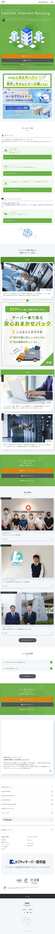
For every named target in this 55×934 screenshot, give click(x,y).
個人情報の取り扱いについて (27, 917)
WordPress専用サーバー (13, 173)
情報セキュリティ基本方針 (27, 921)
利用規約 (27, 923)
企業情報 (24, 909)
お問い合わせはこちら (27, 475)
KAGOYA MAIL (7, 800)
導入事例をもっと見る (27, 640)
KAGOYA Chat (10, 220)
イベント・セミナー (5, 844)
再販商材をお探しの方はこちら (27, 64)
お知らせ (3, 848)
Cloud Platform (7, 791)
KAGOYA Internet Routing (9, 804)
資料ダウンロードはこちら (27, 470)
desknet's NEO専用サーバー (14, 189)
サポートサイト (31, 843)
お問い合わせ (27, 60)
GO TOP (27, 896)
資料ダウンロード (27, 56)
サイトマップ (27, 925)
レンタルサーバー (11, 157)
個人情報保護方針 (27, 919)
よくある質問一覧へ (26, 676)
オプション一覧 (32, 836)
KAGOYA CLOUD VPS (8, 795)
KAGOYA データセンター (7, 808)
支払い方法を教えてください (11, 668)
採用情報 (31, 909)
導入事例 (3, 839)
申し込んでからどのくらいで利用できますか (15, 662)
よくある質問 (4, 846)
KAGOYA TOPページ (6, 787)
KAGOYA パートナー (7, 830)
